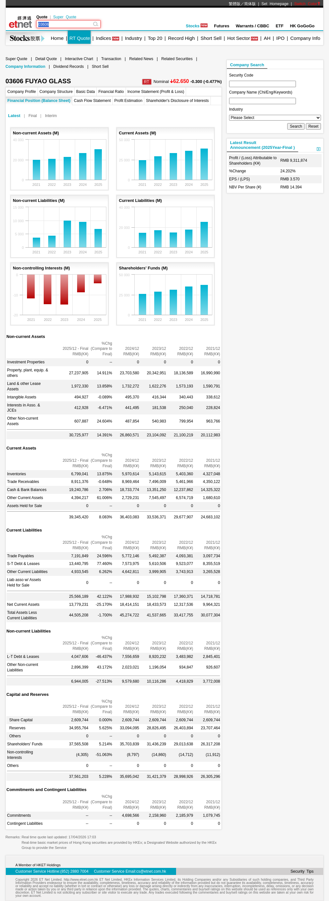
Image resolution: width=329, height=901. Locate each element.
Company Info (305, 38)
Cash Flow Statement (92, 100)
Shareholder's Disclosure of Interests (177, 100)
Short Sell (210, 38)
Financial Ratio (111, 91)
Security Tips (302, 871)
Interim (51, 116)
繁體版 (234, 4)
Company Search (247, 64)
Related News (141, 59)
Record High (181, 38)
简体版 (250, 4)
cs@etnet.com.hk (151, 871)
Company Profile (21, 91)
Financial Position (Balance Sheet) (38, 100)
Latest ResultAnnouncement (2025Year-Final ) (262, 145)
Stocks (197, 25)
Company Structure (56, 91)
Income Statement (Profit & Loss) (156, 91)
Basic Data (85, 91)
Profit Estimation (128, 100)
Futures (221, 25)
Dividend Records (68, 66)
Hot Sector (238, 38)
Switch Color (307, 4)
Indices (103, 38)
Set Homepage (275, 4)
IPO (280, 38)
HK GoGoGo (302, 25)
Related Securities (176, 59)
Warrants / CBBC (252, 25)
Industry (133, 38)
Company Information (25, 66)
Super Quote (64, 17)
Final (33, 116)
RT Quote (79, 38)
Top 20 (155, 38)
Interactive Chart (79, 59)
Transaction (111, 59)
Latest (14, 115)
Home (57, 38)
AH (267, 38)
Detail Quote (46, 59)
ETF (280, 25)
